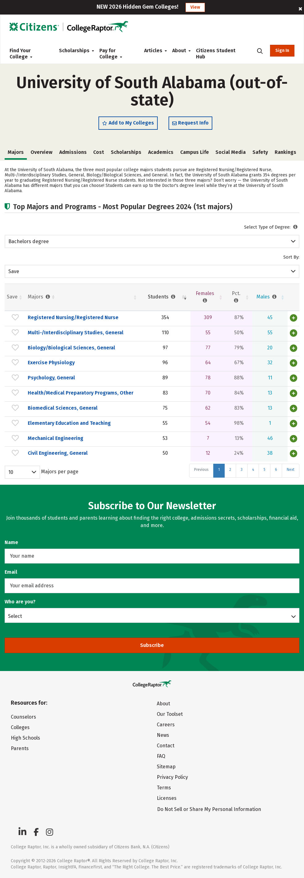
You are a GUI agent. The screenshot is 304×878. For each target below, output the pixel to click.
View (195, 7)
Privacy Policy (172, 777)
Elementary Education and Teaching (69, 423)
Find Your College (21, 54)
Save (13, 271)
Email (11, 572)
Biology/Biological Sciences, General (71, 348)
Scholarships (74, 50)
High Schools (25, 738)
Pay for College (110, 54)
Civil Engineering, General (58, 453)
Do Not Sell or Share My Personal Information (209, 809)
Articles (153, 50)
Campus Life (194, 152)
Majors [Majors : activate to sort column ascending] (39, 297)
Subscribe (152, 645)
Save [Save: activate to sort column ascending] (12, 297)
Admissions (73, 152)
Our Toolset (170, 714)
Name (11, 542)
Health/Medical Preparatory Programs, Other (80, 393)
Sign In (282, 50)
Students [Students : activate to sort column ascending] (162, 297)
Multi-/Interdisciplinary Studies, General (75, 333)
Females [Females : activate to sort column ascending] (205, 296)
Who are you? (20, 602)
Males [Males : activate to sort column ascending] (267, 297)
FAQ (161, 756)
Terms (164, 788)
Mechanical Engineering (55, 438)
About (179, 50)
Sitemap (166, 767)
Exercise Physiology (51, 362)
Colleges (20, 727)
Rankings (285, 152)
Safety (260, 152)
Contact (165, 746)
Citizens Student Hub (215, 54)
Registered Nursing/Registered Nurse (73, 317)
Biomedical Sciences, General (63, 408)
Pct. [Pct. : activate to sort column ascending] (236, 296)
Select (15, 616)
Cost (98, 152)
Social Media (230, 152)
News (163, 735)
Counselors (23, 717)
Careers (166, 725)
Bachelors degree (28, 241)
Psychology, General (51, 378)
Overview (41, 152)
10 (10, 472)
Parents (20, 748)
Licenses (167, 798)
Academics (160, 152)
